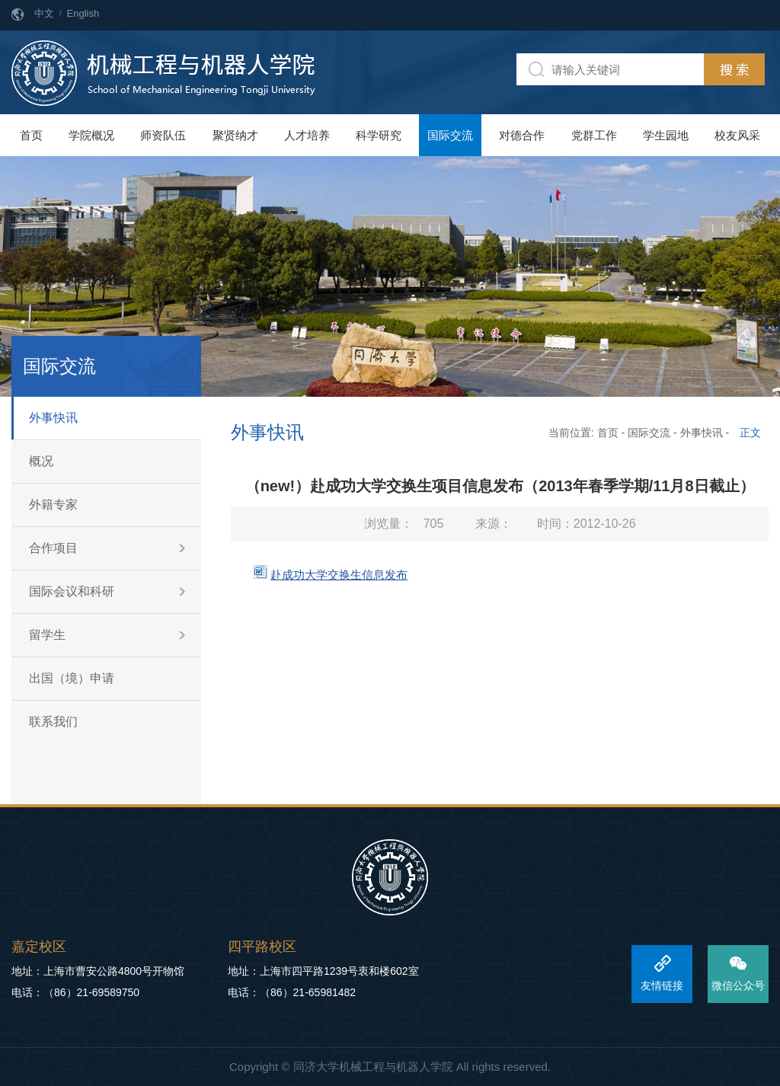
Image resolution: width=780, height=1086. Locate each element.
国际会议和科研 (71, 591)
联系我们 (53, 721)
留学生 (47, 634)
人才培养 (307, 135)
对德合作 (522, 135)
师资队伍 (163, 135)
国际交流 (450, 135)
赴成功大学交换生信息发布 (339, 574)
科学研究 (378, 135)
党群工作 (594, 135)
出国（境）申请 (71, 678)
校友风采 (737, 135)
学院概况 (91, 135)
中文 (44, 13)
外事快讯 (53, 417)
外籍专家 (53, 504)
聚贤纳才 (235, 135)
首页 (31, 135)
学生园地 (666, 135)
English (83, 13)
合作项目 (53, 547)
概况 (41, 461)
